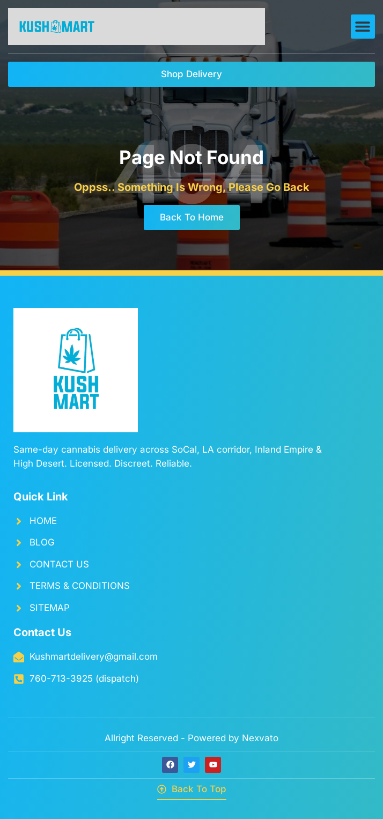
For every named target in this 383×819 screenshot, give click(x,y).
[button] (363, 26)
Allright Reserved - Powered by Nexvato (191, 738)
